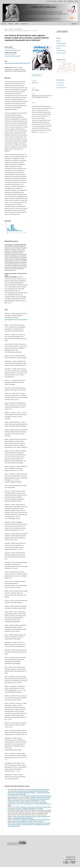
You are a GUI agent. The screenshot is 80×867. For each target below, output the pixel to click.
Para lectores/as (60, 83)
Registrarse (70, 1)
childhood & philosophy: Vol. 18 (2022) (32, 808)
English (58, 41)
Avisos (17, 23)
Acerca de (24, 23)
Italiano (58, 48)
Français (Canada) (61, 53)
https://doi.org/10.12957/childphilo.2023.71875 (17, 63)
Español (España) (61, 43)
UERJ (65, 1)
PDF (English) (37, 75)
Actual (4, 23)
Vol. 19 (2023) (18, 29)
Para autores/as (60, 85)
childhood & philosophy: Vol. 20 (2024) (23, 818)
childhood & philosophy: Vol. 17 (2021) (40, 797)
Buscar (74, 23)
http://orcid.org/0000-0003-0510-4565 (12, 50)
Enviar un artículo (62, 31)
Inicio (6, 29)
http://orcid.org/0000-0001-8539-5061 (12, 56)
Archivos (10, 23)
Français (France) (61, 50)
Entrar (76, 1)
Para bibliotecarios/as (61, 87)
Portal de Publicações (51, 1)
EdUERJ (60, 1)
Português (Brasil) (61, 45)
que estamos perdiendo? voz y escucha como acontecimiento (27, 802)
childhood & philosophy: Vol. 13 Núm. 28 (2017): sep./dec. (28, 821)
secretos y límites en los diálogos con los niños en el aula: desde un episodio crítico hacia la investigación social (29, 823)
